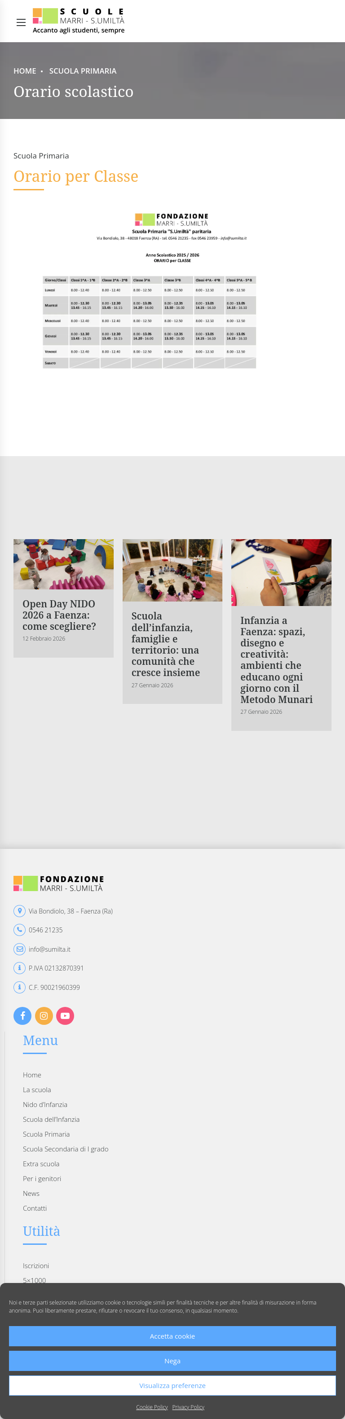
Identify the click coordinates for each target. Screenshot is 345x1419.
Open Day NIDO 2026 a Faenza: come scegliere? (59, 615)
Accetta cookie (172, 1335)
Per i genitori (42, 1178)
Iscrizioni (36, 1265)
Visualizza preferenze (172, 1385)
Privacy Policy (188, 1407)
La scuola (37, 1089)
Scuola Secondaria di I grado (66, 1148)
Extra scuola (41, 1163)
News (31, 1193)
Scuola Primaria (83, 71)
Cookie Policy (152, 1407)
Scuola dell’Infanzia (51, 1119)
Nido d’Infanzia (45, 1104)
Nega (172, 1360)
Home (24, 71)
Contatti (35, 1208)
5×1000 (34, 1280)
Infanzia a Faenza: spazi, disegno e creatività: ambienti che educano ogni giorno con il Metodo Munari (276, 660)
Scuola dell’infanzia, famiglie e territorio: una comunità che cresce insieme (166, 644)
